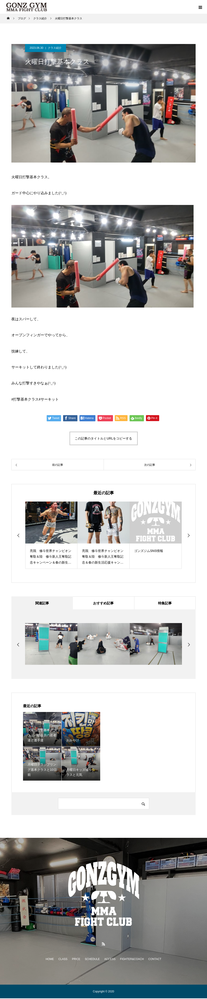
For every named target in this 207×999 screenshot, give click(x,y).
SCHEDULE (92, 959)
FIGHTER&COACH (132, 959)
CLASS (63, 959)
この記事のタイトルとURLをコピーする (103, 438)
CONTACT (154, 959)
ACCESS (109, 959)
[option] (51, 535)
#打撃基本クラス (25, 399)
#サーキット (49, 399)
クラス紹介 (54, 47)
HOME (50, 959)
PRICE (76, 959)
